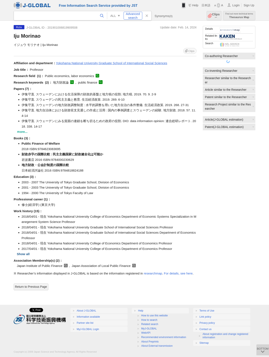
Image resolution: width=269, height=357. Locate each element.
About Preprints (150, 341)
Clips (216, 15)
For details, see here (178, 273)
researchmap (153, 273)
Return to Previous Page (31, 286)
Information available (88, 316)
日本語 (206, 5)
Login (236, 5)
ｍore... (22, 131)
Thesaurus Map (239, 16)
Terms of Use (206, 310)
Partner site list (85, 322)
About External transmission (157, 345)
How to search (149, 319)
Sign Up (249, 5)
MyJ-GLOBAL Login (88, 329)
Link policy (205, 316)
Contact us (205, 329)
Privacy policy (207, 322)
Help (195, 5)
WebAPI (145, 332)
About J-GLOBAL (86, 310)
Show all (23, 254)
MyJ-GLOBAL (149, 328)
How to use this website (154, 315)
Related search (149, 324)
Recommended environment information (163, 337)
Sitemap (204, 342)
